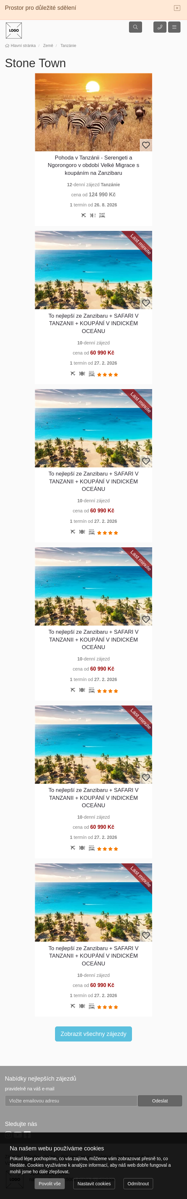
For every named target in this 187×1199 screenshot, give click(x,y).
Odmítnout (138, 1183)
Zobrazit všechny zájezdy (93, 1034)
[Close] (177, 8)
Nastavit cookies (94, 1183)
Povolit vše (50, 1183)
